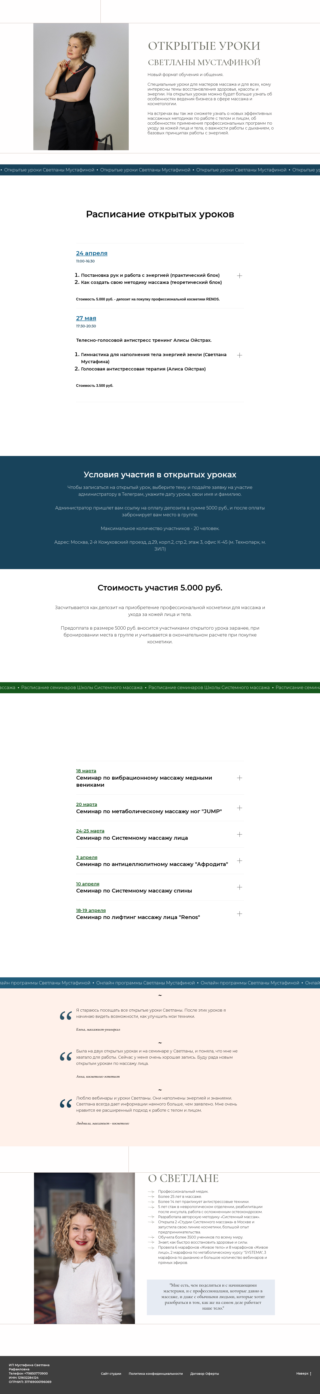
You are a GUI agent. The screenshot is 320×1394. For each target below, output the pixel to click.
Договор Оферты (204, 1374)
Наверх (303, 1373)
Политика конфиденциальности (156, 1374)
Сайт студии (111, 1374)
